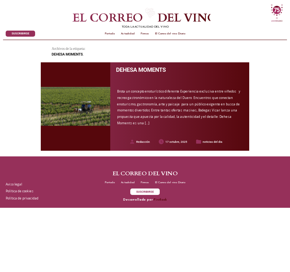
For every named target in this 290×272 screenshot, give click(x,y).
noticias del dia (212, 142)
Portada (110, 33)
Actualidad (128, 33)
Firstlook (160, 199)
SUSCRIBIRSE (20, 33)
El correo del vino (132, 18)
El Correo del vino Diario (170, 33)
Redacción (143, 142)
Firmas (144, 33)
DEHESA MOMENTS (141, 69)
